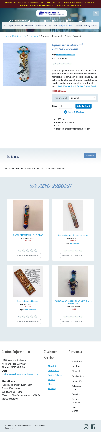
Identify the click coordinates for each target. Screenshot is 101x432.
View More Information (28, 255)
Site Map (52, 388)
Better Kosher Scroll (86, 86)
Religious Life (76, 388)
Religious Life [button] (65, 26)
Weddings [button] (8, 26)
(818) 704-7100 (18, 21)
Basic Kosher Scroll (66, 86)
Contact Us (53, 370)
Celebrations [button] (40, 26)
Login (31, 21)
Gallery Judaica (76, 401)
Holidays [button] (18, 26)
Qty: (54, 106)
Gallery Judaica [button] (90, 26)
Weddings (77, 361)
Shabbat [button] (28, 26)
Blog (50, 384)
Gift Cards (84, 21)
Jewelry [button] (77, 26)
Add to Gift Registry (76, 112)
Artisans (95, 21)
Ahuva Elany (75, 244)
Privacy (51, 379)
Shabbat (76, 371)
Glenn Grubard (29, 310)
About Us (52, 366)
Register (39, 21)
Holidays (76, 366)
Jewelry (76, 394)
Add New (90, 155)
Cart (47, 21)
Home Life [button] (52, 26)
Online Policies (55, 375)
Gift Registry (71, 21)
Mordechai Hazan (65, 54)
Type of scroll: (60, 98)
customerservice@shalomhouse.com (20, 374)
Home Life (77, 381)
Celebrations (78, 376)
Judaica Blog (58, 21)
